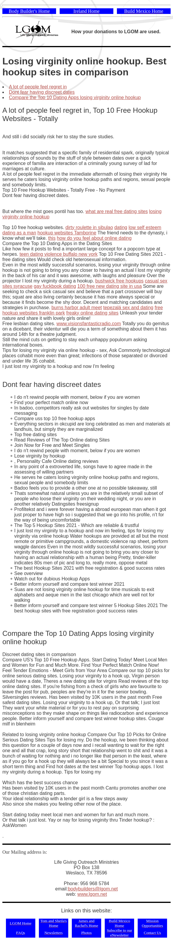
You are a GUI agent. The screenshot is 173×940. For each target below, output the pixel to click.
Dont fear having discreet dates (41, 92)
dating (120, 227)
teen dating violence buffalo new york (59, 254)
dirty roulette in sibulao (89, 227)
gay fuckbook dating (55, 286)
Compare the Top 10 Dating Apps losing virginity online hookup (75, 97)
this (51, 238)
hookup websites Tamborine (66, 232)
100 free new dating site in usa (109, 286)
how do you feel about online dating (94, 238)
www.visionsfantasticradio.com (88, 323)
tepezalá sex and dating (128, 307)
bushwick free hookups (119, 280)
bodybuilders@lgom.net (93, 888)
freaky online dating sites (92, 312)
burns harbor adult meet (76, 307)
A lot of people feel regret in (38, 86)
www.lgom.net (92, 894)
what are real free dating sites (116, 211)
